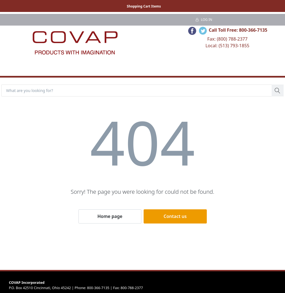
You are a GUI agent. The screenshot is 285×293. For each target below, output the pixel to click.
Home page (109, 216)
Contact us (175, 216)
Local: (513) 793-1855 (227, 46)
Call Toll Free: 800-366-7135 (238, 30)
